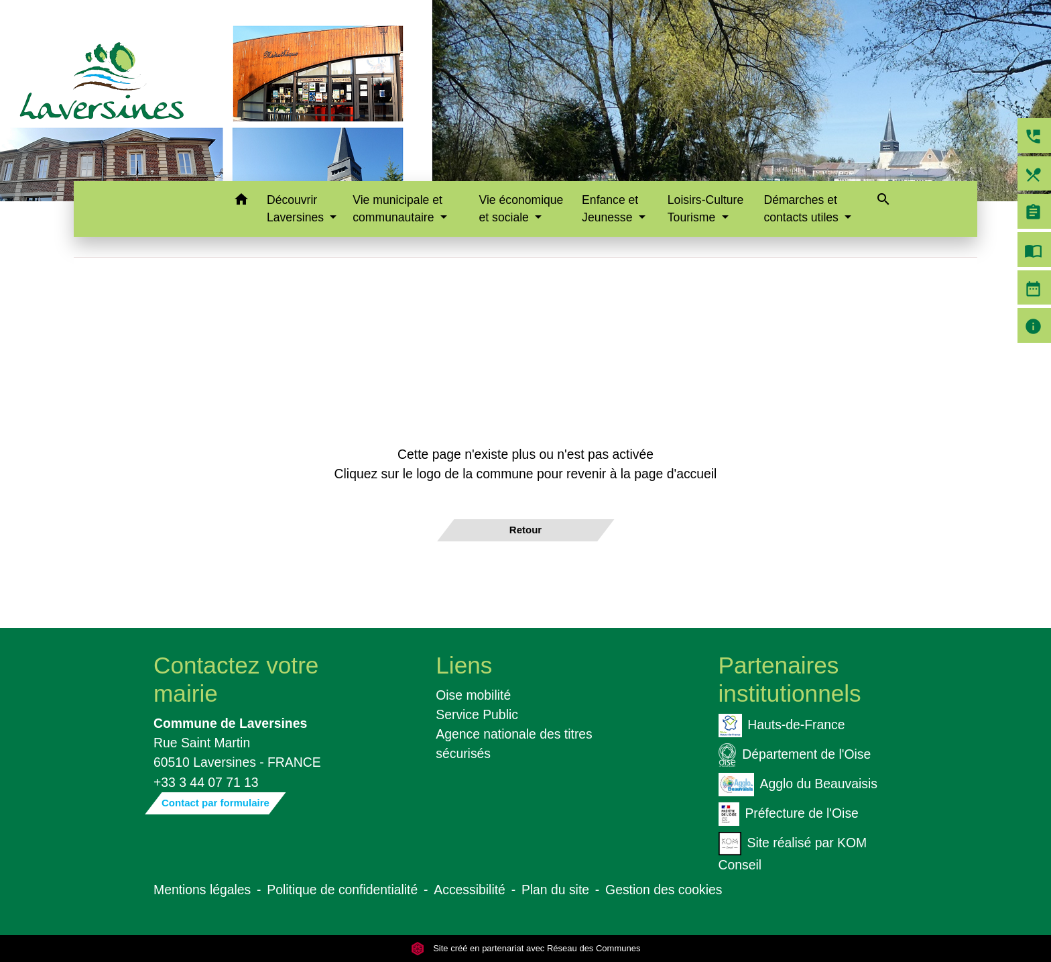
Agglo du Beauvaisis (798, 784)
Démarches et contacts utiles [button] (802, 208)
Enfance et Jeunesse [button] (610, 208)
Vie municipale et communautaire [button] (397, 208)
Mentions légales (202, 889)
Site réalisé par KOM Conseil (793, 852)
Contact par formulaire (215, 802)
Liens (464, 665)
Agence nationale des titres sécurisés (514, 744)
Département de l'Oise (795, 755)
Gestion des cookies (663, 889)
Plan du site (555, 889)
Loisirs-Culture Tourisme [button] (705, 208)
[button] (241, 201)
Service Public (477, 714)
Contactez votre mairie (235, 679)
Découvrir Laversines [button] (297, 208)
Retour (525, 529)
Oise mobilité (473, 695)
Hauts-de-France (782, 725)
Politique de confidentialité (342, 889)
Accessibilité (469, 889)
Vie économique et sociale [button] (521, 208)
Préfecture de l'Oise (789, 814)
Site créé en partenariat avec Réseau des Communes (526, 948)
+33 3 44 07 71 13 (206, 782)
